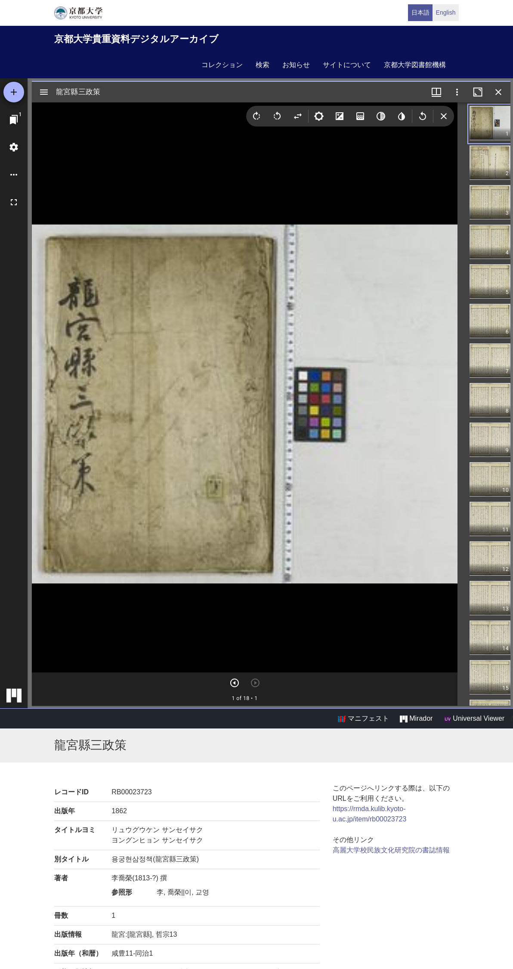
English (446, 12)
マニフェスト (363, 718)
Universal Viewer (474, 718)
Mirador (416, 718)
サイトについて (347, 64)
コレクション (222, 64)
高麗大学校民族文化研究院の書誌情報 (391, 850)
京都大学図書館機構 (415, 64)
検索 (262, 64)
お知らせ (296, 64)
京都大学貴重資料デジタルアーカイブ (136, 39)
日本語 (420, 12)
